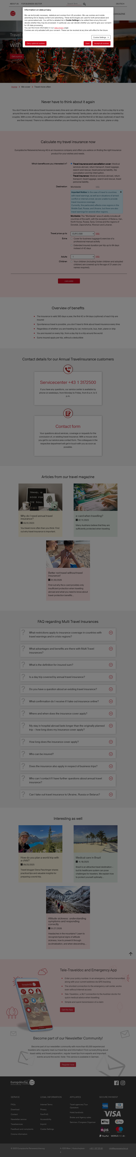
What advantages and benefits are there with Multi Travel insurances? (61, 650)
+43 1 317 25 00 (96, 1148)
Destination (61, 186)
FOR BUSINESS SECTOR (31, 4)
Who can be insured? (41, 754)
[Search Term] (74, 3)
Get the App (67, 1009)
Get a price (17, 56)
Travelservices (17, 1124)
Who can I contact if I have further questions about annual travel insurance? (65, 780)
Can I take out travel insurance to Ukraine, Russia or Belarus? (64, 794)
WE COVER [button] (97, 14)
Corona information (19, 1134)
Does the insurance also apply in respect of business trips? (63, 766)
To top (130, 954)
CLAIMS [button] (60, 14)
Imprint (43, 1124)
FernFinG (44, 1114)
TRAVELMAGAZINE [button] (116, 14)
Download (15, 1109)
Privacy (43, 1109)
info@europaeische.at (118, 1148)
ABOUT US (14, 4)
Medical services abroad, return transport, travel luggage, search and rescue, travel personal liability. (97, 178)
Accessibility (45, 1119)
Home (14, 86)
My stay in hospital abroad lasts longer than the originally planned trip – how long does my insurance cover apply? (67, 727)
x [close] (120, 192)
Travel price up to (59, 233)
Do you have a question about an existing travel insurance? (63, 689)
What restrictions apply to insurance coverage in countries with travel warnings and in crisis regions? (65, 634)
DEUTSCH (120, 4)
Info (97, 186)
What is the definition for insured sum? (51, 664)
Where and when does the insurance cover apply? (58, 713)
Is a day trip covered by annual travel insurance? (57, 677)
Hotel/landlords (76, 1112)
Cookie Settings (47, 1129)
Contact (14, 1114)
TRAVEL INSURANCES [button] (78, 14)
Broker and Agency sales (80, 1117)
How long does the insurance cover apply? (54, 741)
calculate (69, 281)
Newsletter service (18, 1119)
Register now (68, 1064)
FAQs (13, 1104)
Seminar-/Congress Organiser (83, 1122)
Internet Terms (46, 1104)
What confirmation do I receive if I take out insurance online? (64, 701)
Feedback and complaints (22, 1129)
